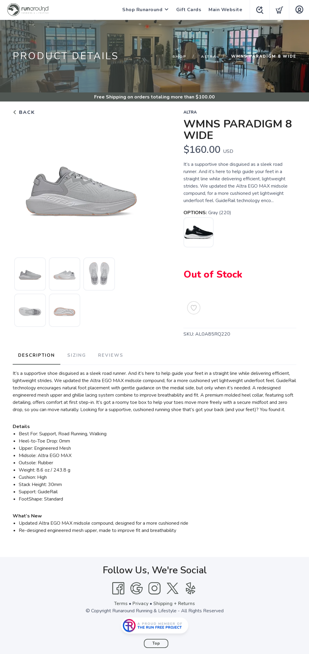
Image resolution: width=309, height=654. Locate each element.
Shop (179, 56)
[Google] (136, 587)
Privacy (140, 602)
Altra (209, 56)
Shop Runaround (141, 9)
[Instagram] (154, 587)
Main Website (224, 9)
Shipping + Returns (174, 602)
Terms (121, 602)
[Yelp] (191, 587)
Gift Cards (187, 9)
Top (156, 642)
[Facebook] (118, 587)
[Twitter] (173, 587)
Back (24, 112)
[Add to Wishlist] (193, 307)
